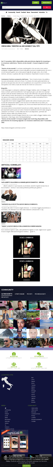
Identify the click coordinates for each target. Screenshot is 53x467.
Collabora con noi (9, 429)
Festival (23, 12)
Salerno (33, 398)
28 (12, 146)
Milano (33, 389)
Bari (32, 377)
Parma (33, 394)
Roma (32, 383)
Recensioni (34, 12)
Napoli (33, 381)
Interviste (42, 12)
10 (47, 149)
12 (12, 152)
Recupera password (36, 419)
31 (47, 157)
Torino (33, 392)
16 (40, 152)
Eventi (18, 12)
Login (35, 2)
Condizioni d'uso (35, 414)
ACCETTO (26, 466)
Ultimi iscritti (6, 294)
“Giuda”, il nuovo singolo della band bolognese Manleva (21, 226)
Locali (6, 415)
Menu (4, 3)
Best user (33, 412)
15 (33, 152)
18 (5, 155)
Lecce (32, 379)
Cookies (33, 417)
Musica (27, 49)
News (28, 12)
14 (26, 152)
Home (3, 16)
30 (26, 146)
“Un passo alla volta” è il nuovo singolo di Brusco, (19, 204)
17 (47, 152)
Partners (7, 427)
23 (40, 155)
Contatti (33, 421)
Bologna (33, 391)
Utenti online (19, 294)
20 (19, 155)
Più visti (29, 294)
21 (26, 155)
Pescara (33, 396)
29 (19, 146)
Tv (46, 12)
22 (33, 155)
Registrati (46, 2)
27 (5, 146)
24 (47, 155)
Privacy (33, 415)
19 (12, 155)
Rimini (32, 400)
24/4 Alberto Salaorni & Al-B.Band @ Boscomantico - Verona (22, 182)
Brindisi (33, 402)
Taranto (33, 385)
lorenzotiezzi (11, 49)
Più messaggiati (40, 294)
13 (19, 152)
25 (5, 157)
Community (11, 12)
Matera (33, 387)
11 (5, 152)
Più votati (4, 297)
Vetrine (6, 423)
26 (12, 157)
